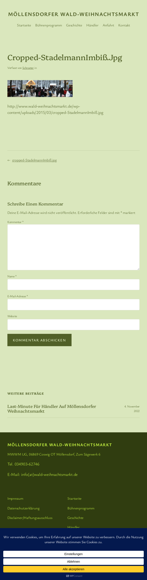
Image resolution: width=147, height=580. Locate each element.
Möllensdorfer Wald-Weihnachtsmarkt (73, 14)
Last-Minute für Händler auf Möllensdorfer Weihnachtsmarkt (51, 408)
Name (12, 276)
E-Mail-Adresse (17, 296)
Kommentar (15, 222)
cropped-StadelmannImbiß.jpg (34, 159)
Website (12, 316)
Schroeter (28, 68)
